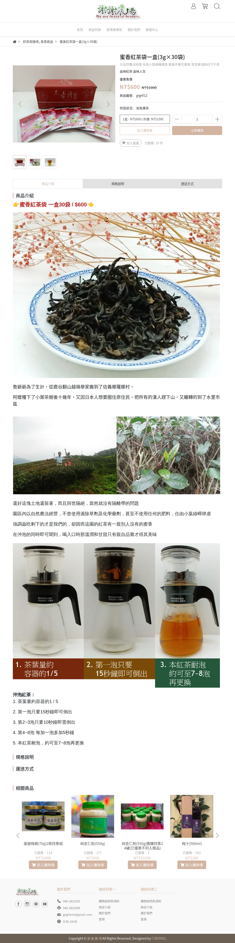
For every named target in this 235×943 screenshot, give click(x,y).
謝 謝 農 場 (94, 938)
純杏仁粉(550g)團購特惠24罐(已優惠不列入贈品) (142, 845)
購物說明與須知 (109, 901)
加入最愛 (130, 143)
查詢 (102, 919)
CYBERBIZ (158, 938)
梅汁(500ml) (192, 843)
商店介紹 (105, 907)
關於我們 (105, 913)
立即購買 (197, 130)
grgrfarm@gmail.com (77, 914)
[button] (108, 104)
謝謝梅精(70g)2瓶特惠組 (43, 843)
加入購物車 (145, 130)
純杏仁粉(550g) (92, 843)
